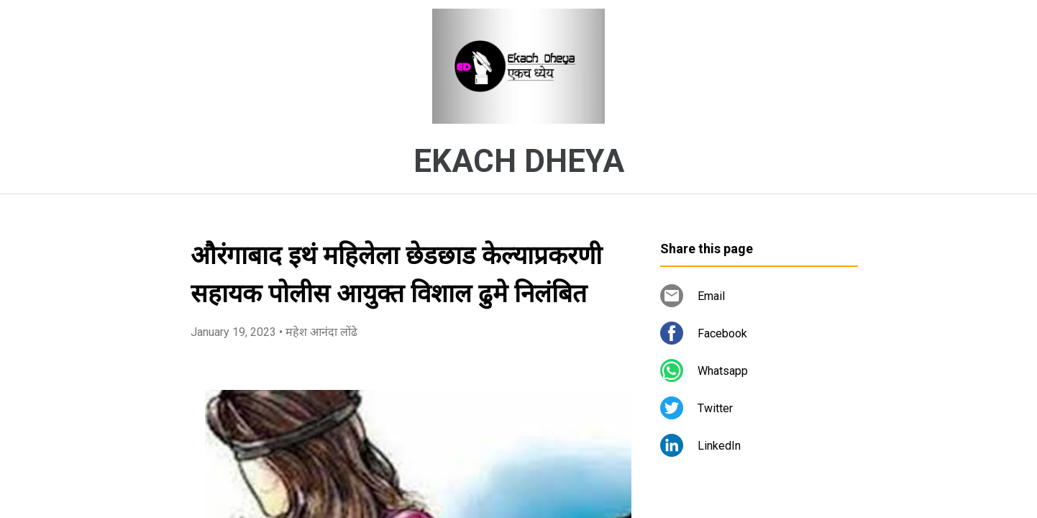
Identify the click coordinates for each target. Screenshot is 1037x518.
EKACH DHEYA (519, 161)
